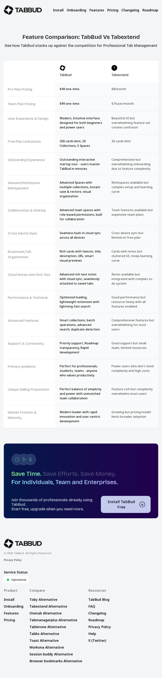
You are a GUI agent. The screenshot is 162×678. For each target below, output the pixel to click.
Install (58, 10)
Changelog (130, 10)
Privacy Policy (13, 560)
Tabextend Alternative (48, 606)
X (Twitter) (97, 640)
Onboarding (76, 10)
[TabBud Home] (23, 10)
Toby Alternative (43, 599)
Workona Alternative (46, 647)
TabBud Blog (98, 599)
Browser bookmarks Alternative (55, 661)
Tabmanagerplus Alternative (53, 620)
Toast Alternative (44, 640)
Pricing (112, 10)
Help (92, 633)
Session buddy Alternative (51, 654)
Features (96, 10)
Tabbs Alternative (44, 633)
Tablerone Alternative (47, 627)
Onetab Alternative (45, 613)
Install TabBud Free (126, 504)
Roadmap (150, 10)
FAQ (91, 606)
